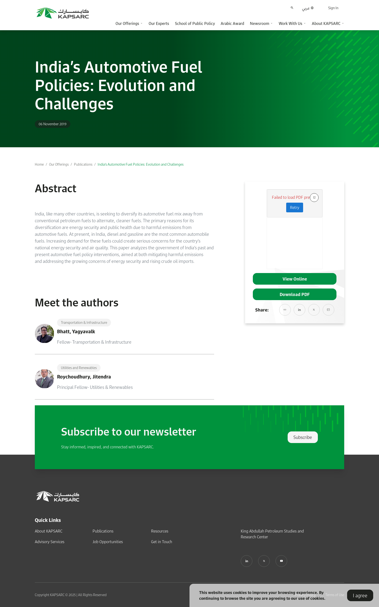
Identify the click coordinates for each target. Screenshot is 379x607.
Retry (294, 207)
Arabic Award (232, 23)
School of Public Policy (195, 23)
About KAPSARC (48, 531)
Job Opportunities (108, 541)
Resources (159, 531)
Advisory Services (49, 541)
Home (39, 164)
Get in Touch (161, 541)
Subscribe (302, 437)
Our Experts (159, 23)
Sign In (333, 8)
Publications (83, 164)
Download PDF (295, 294)
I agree (360, 595)
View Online (295, 279)
